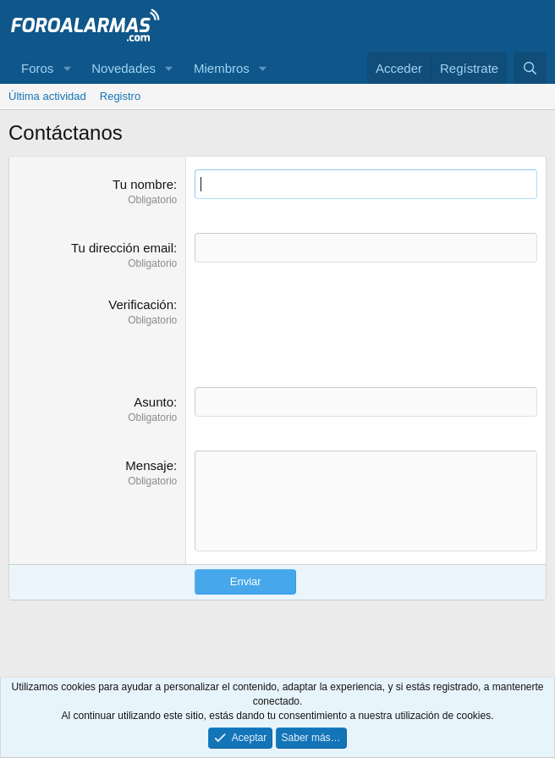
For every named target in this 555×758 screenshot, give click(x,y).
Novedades (123, 68)
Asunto (153, 402)
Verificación (140, 304)
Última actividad (47, 96)
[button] (67, 68)
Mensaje (149, 465)
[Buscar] (530, 68)
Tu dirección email (122, 248)
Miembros (222, 68)
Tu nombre (143, 184)
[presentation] (323, 329)
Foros (37, 68)
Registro (120, 96)
